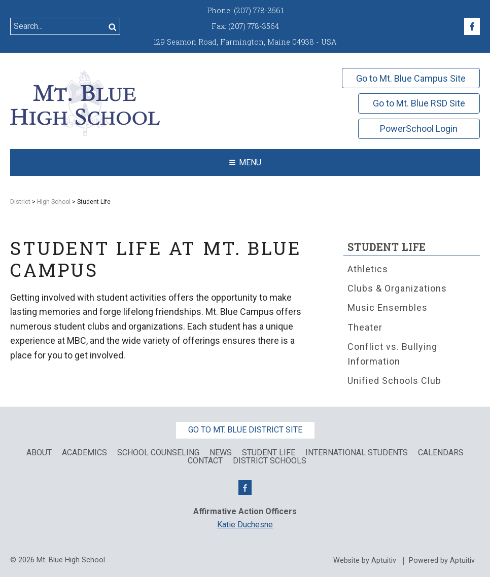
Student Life (386, 247)
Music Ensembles (387, 307)
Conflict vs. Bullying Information (392, 353)
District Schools (269, 461)
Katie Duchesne (245, 524)
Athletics (367, 269)
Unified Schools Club (394, 380)
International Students (356, 453)
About (39, 453)
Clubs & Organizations (397, 288)
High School (54, 201)
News (220, 453)
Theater (364, 327)
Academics (84, 453)
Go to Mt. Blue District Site (245, 430)
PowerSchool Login (419, 128)
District (20, 201)
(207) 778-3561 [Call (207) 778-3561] (259, 10)
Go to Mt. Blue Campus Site (411, 78)
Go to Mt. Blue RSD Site (419, 103)
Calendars (441, 453)
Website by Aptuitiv (364, 560)
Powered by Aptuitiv (442, 560)
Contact (205, 461)
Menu (245, 162)
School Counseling (158, 453)
